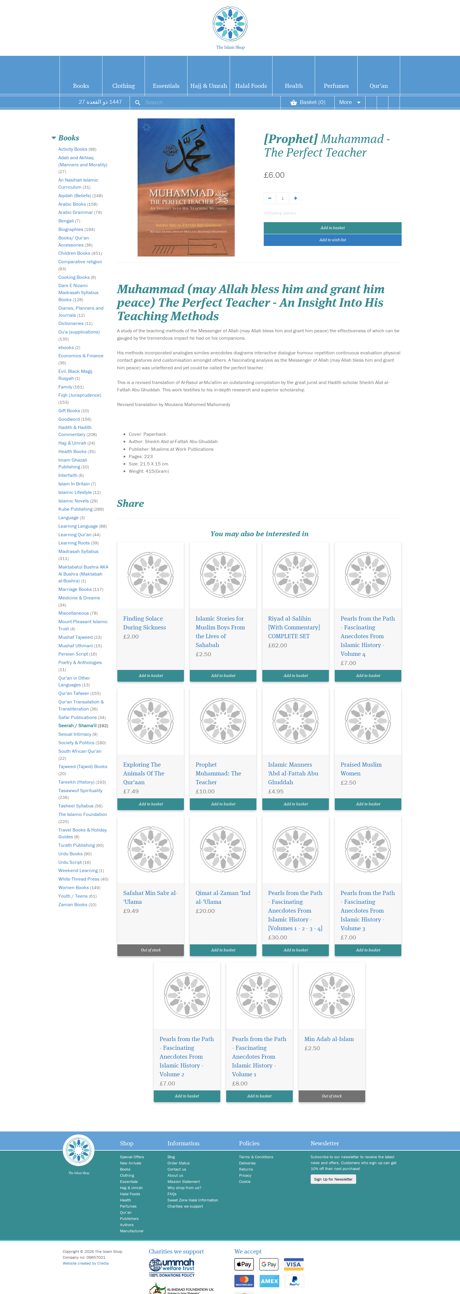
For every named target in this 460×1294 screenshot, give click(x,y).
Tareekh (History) (82, 782)
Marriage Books (80, 589)
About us (175, 1175)
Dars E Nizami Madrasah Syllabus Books (78, 292)
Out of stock (151, 950)
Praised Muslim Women (361, 769)
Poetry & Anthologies (80, 665)
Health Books (76, 451)
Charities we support (185, 1206)
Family (71, 386)
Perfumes (336, 86)
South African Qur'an (80, 754)
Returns (246, 1169)
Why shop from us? (184, 1187)
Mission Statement (184, 1181)
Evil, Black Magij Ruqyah (75, 374)
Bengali (69, 220)
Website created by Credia (86, 1263)
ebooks (69, 347)
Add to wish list (332, 240)
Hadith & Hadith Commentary (77, 431)
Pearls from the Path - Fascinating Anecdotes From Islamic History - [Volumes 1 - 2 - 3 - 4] (295, 911)
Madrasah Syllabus (78, 554)
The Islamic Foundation (82, 817)
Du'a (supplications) (79, 335)
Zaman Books (77, 904)
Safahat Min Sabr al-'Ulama (150, 897)
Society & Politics (82, 742)
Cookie (245, 1181)
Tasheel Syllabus (80, 805)
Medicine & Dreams (79, 601)
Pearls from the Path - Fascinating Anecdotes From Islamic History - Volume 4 (368, 636)
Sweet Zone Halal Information (193, 1200)
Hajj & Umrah (208, 86)
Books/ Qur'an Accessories (75, 241)
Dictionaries (75, 323)
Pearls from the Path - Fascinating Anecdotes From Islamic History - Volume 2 (187, 1057)
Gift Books (73, 410)
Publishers (129, 1218)
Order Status (179, 1163)
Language (71, 517)
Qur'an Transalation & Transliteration (81, 705)
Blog (171, 1156)
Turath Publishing (81, 845)
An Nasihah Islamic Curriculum (78, 183)
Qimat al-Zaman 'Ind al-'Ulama (223, 897)
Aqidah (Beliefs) (80, 195)
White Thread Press (83, 879)
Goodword (74, 419)
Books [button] (68, 138)
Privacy (245, 1175)
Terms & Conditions (256, 1156)
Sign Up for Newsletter (333, 1179)
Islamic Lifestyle (79, 492)
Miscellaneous (78, 613)
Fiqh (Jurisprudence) (79, 398)
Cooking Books (77, 277)
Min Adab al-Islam (329, 1039)
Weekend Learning (81, 870)
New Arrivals (130, 1163)
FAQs (172, 1193)
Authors (127, 1224)
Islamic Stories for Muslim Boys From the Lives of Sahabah (220, 632)
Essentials (166, 86)
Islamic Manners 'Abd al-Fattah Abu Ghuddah (293, 774)
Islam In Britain (77, 483)
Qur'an (379, 86)
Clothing (123, 86)
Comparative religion (80, 264)
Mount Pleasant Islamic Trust (83, 625)
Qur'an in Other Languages (74, 681)
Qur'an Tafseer (79, 693)
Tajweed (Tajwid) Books (82, 769)
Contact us (177, 1169)
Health (294, 86)
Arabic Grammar (80, 212)
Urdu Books (75, 853)
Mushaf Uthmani (80, 645)
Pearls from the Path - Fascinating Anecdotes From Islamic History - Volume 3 (368, 911)
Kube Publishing (81, 509)
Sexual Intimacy (77, 734)
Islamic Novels (78, 500)
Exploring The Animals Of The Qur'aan (143, 774)
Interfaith (71, 475)
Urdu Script (74, 862)
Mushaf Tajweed (80, 637)
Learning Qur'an (79, 534)
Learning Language (82, 526)
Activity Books (77, 149)
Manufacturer (132, 1230)
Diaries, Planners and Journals (81, 311)
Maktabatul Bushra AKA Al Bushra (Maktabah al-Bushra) (83, 574)
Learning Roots (78, 542)
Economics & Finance (81, 359)
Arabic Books (77, 204)
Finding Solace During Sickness (144, 623)
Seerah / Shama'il (83, 725)
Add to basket (333, 228)
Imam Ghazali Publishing (73, 463)
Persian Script (77, 654)
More (350, 101)
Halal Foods (251, 86)
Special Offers (132, 1156)
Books (81, 86)
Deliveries (247, 1163)
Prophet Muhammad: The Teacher (218, 774)
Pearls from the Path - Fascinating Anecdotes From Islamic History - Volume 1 (259, 1057)
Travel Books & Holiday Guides (82, 833)
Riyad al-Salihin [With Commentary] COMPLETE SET (294, 628)
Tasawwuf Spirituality (80, 793)
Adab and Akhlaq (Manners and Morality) (82, 164)
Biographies (76, 229)
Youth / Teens (77, 896)
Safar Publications (82, 717)
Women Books (79, 887)
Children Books (80, 253)
